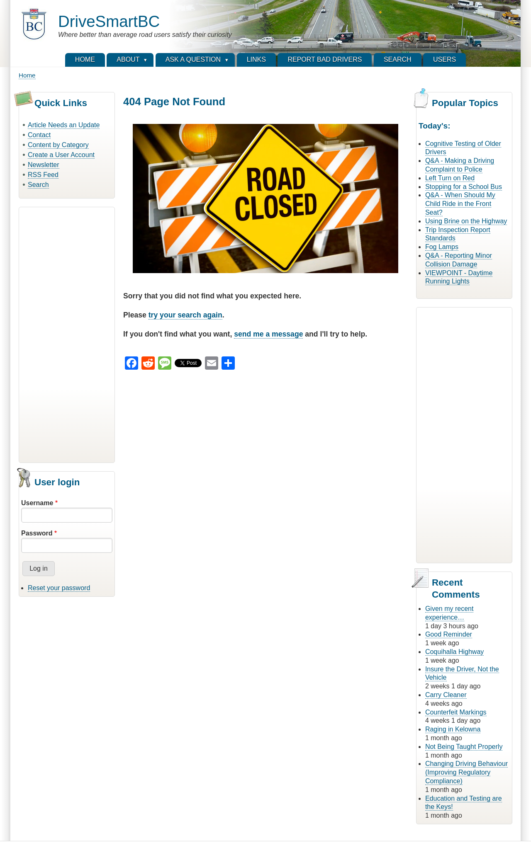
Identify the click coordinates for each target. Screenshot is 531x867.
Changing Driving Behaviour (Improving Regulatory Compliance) (466, 772)
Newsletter (43, 164)
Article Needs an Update (64, 124)
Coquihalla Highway (454, 651)
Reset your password (59, 587)
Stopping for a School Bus (463, 186)
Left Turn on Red (450, 178)
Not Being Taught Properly (463, 746)
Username (37, 502)
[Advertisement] (66, 333)
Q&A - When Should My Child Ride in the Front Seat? (460, 203)
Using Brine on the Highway (466, 221)
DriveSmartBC (109, 21)
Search (38, 184)
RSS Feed (43, 174)
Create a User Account (61, 154)
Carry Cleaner (446, 694)
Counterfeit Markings (456, 712)
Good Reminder (448, 634)
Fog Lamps (441, 246)
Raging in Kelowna (452, 729)
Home (27, 75)
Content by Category (58, 144)
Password (37, 533)
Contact (39, 134)
